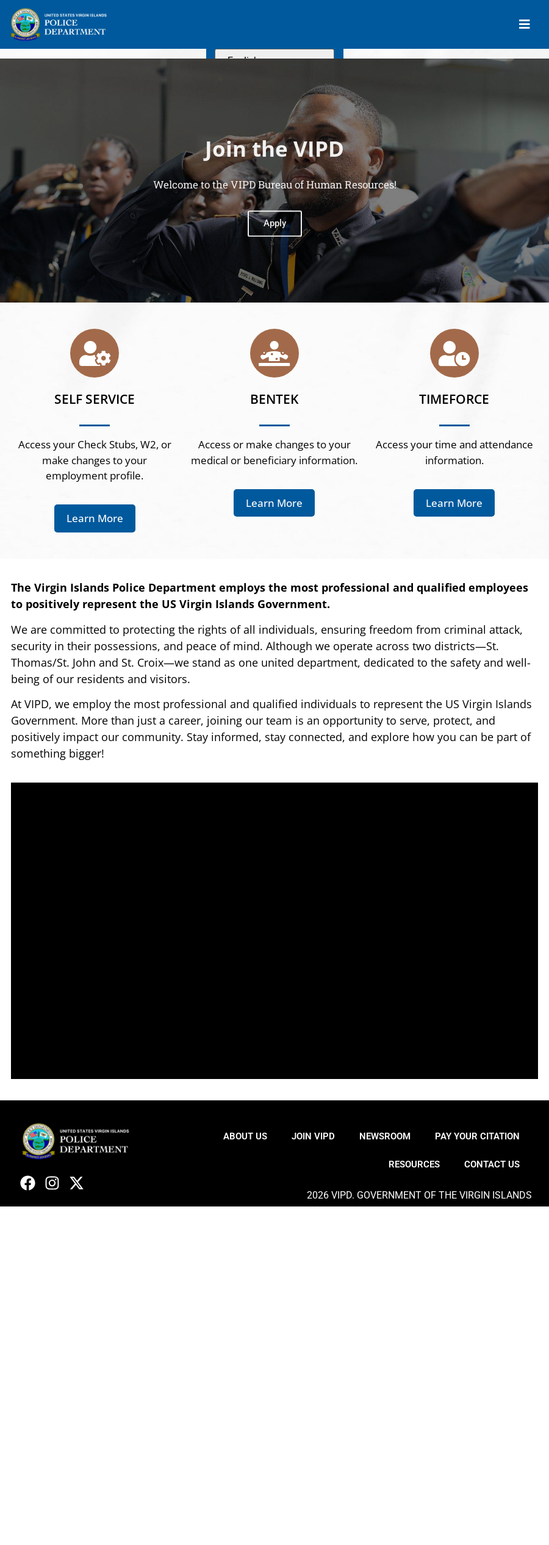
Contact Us (492, 1164)
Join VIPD (313, 1136)
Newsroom (385, 1136)
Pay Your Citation (477, 1136)
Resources (414, 1164)
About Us (245, 1136)
